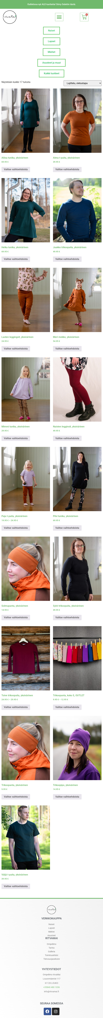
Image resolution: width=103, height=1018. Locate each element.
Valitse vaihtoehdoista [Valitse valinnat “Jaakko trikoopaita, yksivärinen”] (67, 259)
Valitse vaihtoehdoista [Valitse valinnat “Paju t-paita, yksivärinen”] (16, 527)
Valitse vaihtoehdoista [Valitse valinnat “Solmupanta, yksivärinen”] (16, 617)
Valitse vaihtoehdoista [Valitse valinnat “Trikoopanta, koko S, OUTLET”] (67, 707)
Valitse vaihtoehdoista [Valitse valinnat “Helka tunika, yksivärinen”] (16, 259)
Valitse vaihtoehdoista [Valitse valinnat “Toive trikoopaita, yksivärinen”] (16, 707)
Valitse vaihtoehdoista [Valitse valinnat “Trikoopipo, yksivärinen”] (67, 796)
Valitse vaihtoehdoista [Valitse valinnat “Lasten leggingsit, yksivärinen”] (16, 348)
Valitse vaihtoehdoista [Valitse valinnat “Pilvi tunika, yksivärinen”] (67, 527)
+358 (51, 987)
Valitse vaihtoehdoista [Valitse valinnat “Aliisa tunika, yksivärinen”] (16, 169)
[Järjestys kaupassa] (83, 83)
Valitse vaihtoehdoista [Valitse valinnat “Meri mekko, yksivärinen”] (67, 348)
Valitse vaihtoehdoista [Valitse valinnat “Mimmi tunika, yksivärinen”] (16, 438)
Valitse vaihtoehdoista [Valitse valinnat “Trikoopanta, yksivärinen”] (16, 796)
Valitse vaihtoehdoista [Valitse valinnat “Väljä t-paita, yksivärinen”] (16, 886)
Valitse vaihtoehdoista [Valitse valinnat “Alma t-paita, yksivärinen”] (67, 169)
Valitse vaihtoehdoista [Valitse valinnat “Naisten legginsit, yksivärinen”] (67, 438)
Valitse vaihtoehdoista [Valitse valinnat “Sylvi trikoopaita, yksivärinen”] (67, 617)
